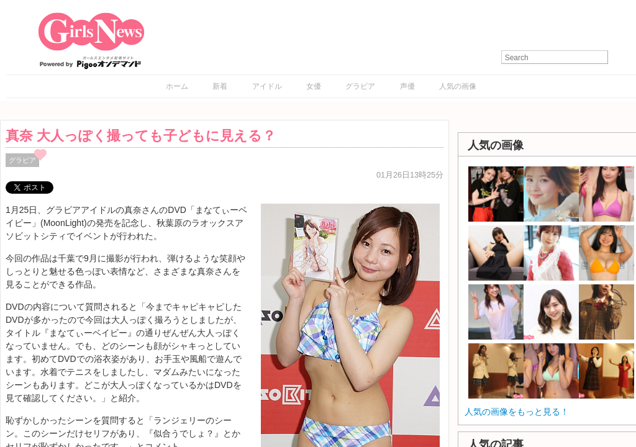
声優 (407, 86)
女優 (313, 86)
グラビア (360, 86)
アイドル (267, 86)
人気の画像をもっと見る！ (517, 412)
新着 (219, 86)
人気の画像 (457, 86)
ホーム (177, 86)
